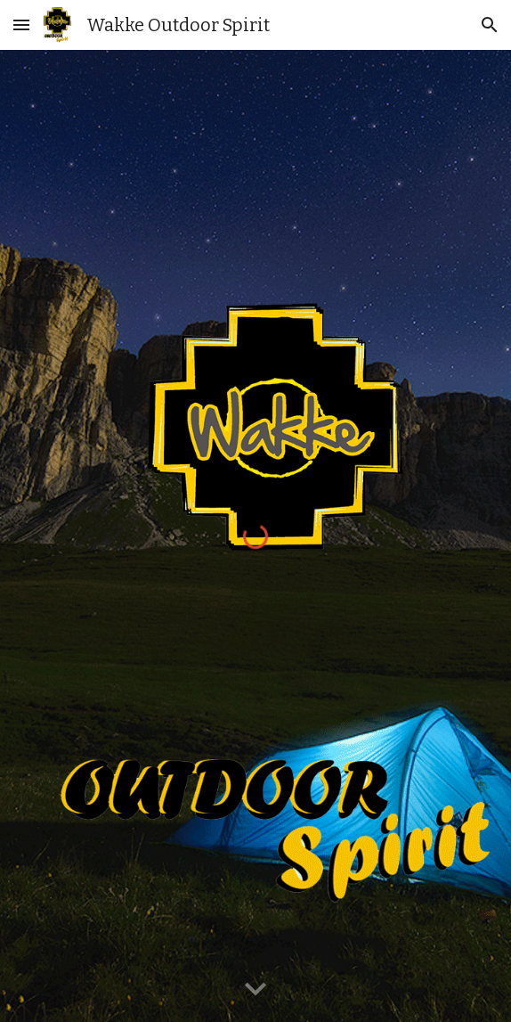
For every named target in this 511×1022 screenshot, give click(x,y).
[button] (21, 24)
